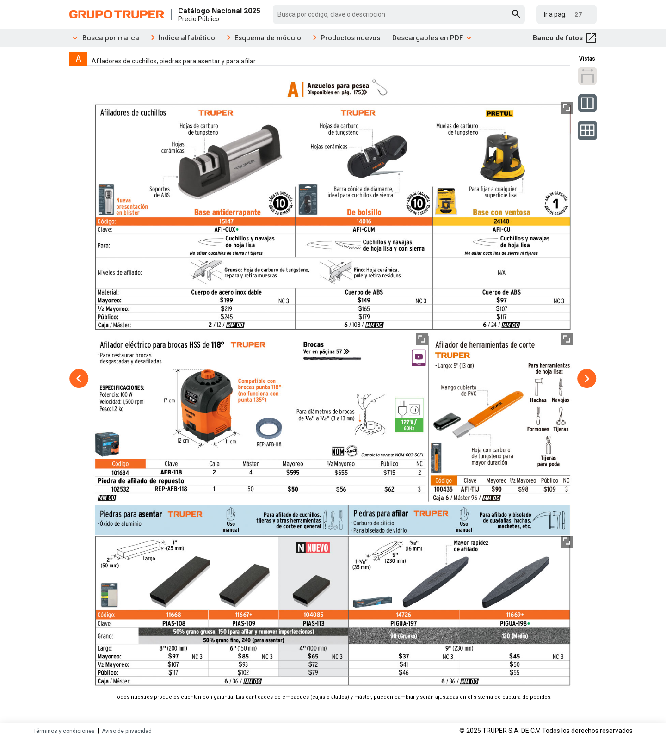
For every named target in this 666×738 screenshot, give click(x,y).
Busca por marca (104, 38)
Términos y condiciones (64, 731)
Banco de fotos (565, 37)
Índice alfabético (187, 38)
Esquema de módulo (267, 38)
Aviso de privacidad (127, 731)
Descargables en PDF (432, 38)
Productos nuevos (350, 38)
